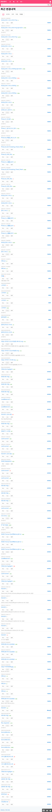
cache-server (5, 438)
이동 (17, 14)
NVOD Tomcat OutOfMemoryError (11, 534)
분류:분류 (4, 317)
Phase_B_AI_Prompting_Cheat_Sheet (12, 147)
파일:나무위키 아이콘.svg (8, 360)
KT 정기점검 (4, 525)
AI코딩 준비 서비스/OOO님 (8, 78)
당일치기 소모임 (5, 431)
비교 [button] (7, 22)
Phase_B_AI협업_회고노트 (8, 137)
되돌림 (21, 14)
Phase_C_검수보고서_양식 (8, 128)
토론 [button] (12, 22)
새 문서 (8, 14)
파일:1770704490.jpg (7, 667)
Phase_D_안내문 (6, 119)
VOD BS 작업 (4, 485)
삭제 (13, 14)
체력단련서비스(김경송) (8, 644)
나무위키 (3, 285)
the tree (8, 810)
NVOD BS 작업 (5, 376)
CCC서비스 (4, 516)
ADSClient (4, 794)
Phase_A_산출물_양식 (7, 162)
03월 (2, 276)
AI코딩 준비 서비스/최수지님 (9, 20)
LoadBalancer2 (5, 399)
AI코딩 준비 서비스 (6, 46)
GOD (49, 278)
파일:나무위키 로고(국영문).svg (10, 350)
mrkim (49, 371)
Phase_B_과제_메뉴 (6, 154)
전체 (3, 14)
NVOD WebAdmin (6, 461)
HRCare (3, 261)
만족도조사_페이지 (6, 110)
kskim (49, 22)
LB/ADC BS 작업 (5, 779)
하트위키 (4, 2)
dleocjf (49, 417)
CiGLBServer (4, 802)
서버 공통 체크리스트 (7, 756)
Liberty (2, 810)
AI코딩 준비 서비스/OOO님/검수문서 (11, 69)
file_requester (5, 723)
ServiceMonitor (5, 732)
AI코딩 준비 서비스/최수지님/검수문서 (12, 27)
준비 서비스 (4, 210)
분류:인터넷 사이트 (6, 324)
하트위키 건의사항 (6, 414)
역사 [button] (3, 22)
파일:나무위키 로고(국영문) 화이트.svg (12, 341)
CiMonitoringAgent (7, 369)
